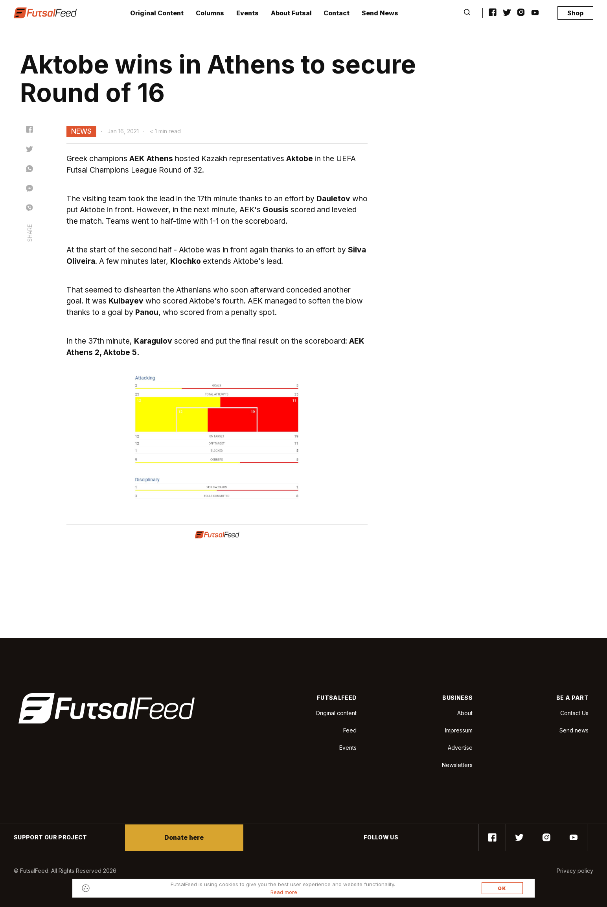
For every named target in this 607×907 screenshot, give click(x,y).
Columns (210, 13)
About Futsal (291, 13)
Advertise (460, 747)
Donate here (184, 837)
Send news (574, 730)
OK (502, 888)
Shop (575, 13)
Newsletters (457, 765)
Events (247, 13)
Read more (283, 892)
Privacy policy (575, 870)
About (465, 713)
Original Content (157, 13)
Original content (336, 713)
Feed (350, 730)
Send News (380, 13)
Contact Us (574, 713)
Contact (336, 13)
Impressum (459, 730)
